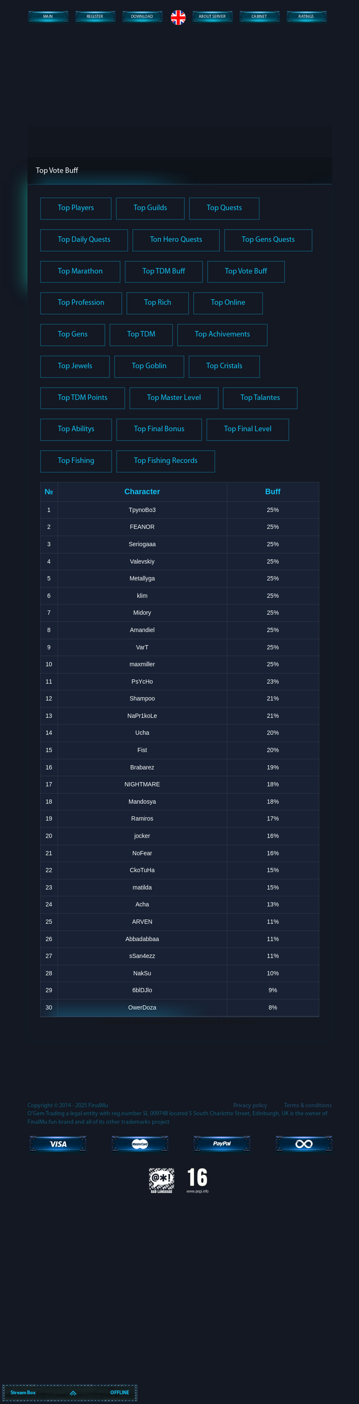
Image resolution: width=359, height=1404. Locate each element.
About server (211, 17)
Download (142, 17)
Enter (179, 283)
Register (94, 17)
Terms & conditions (308, 1308)
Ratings (306, 17)
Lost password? (180, 309)
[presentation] (179, 241)
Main (47, 17)
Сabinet (258, 17)
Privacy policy (250, 1308)
